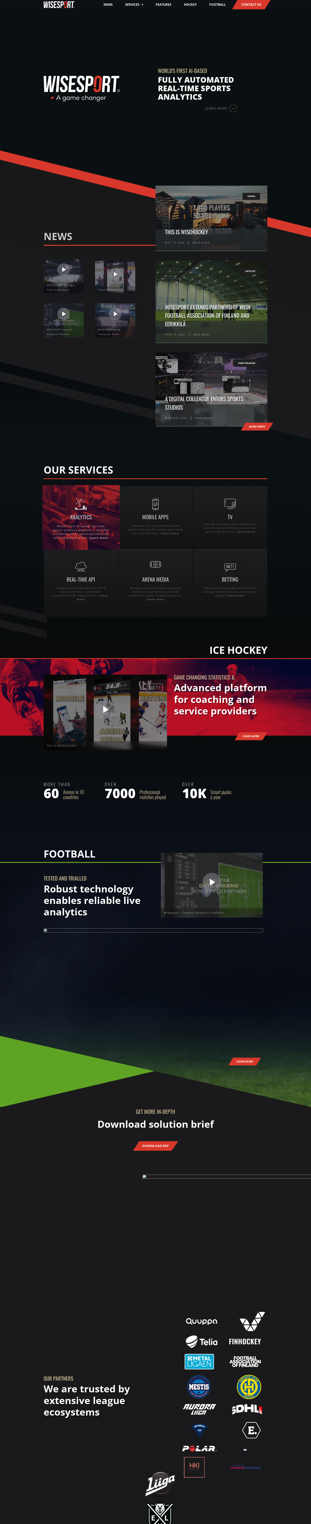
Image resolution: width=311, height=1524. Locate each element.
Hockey (190, 4)
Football (217, 4)
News (108, 4)
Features (163, 4)
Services (134, 4)
